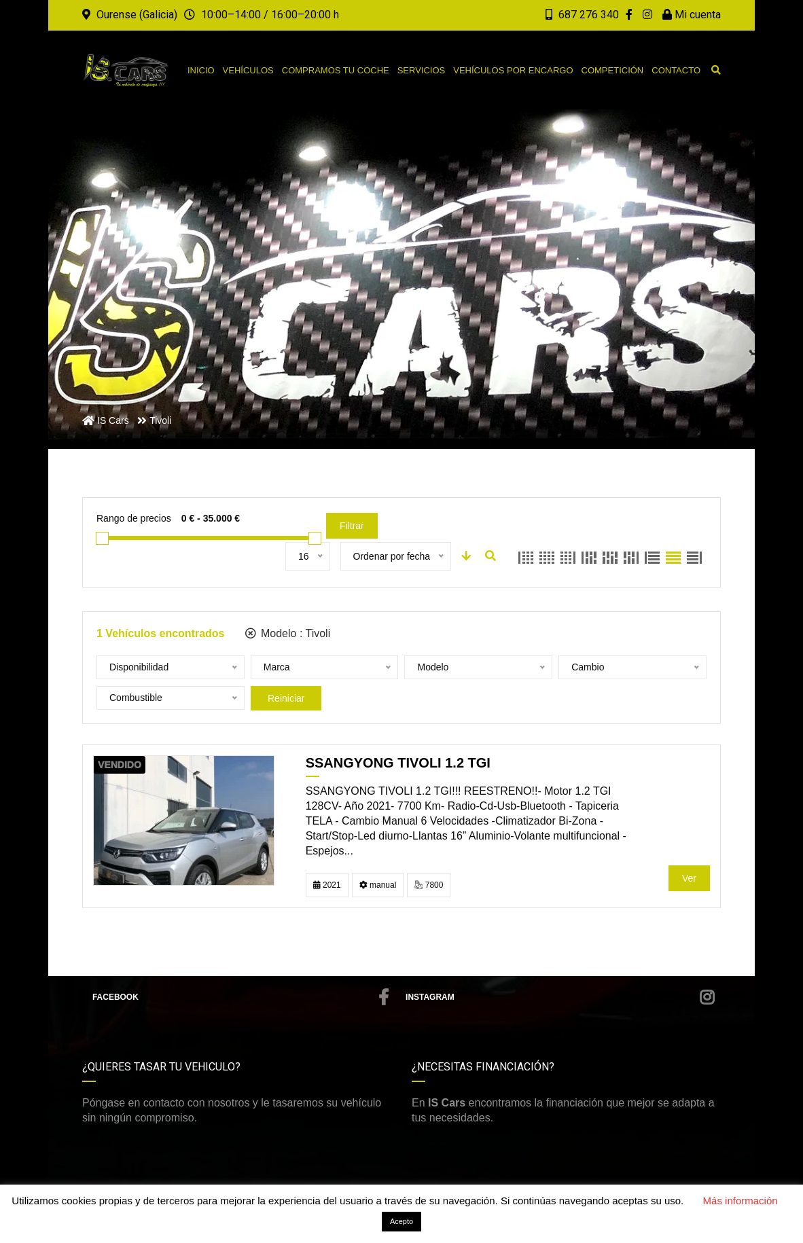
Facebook (240, 997)
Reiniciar (286, 698)
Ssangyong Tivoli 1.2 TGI (398, 762)
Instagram (560, 997)
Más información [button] (740, 1200)
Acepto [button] (401, 1221)
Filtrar (352, 525)
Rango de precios (133, 518)
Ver (689, 878)
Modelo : (288, 633)
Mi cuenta (691, 14)
